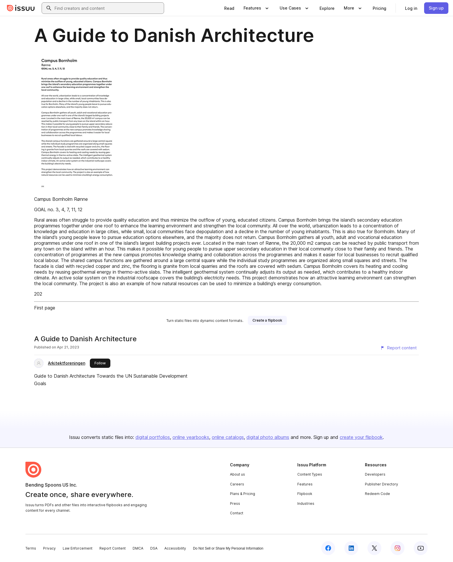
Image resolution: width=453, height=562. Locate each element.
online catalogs (228, 437)
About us (237, 474)
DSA (153, 548)
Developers (375, 474)
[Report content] (398, 347)
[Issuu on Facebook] (328, 548)
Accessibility (175, 548)
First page (44, 308)
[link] (229, 8)
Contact (236, 513)
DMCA (138, 548)
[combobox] (108, 8)
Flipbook (304, 493)
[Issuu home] (21, 8)
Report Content (112, 548)
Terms (30, 548)
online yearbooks (190, 437)
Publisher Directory (381, 484)
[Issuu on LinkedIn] (351, 548)
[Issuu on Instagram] (397, 548)
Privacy (49, 548)
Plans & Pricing (242, 493)
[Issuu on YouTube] (421, 548)
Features (305, 484)
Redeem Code (377, 493)
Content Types (309, 474)
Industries (305, 503)
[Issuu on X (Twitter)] (374, 548)
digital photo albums (267, 437)
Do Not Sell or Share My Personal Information (228, 548)
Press (235, 503)
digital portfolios (152, 437)
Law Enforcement (77, 548)
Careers (237, 484)
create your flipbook (361, 437)
